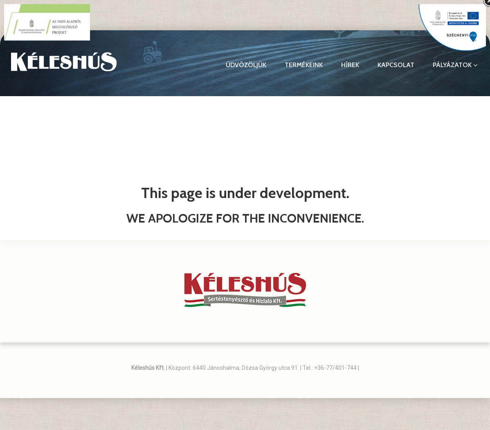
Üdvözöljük (246, 65)
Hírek (350, 65)
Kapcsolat (396, 65)
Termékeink (304, 65)
